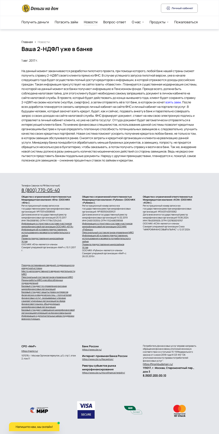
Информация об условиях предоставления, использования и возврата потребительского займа (45, 232)
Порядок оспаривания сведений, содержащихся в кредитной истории (47, 267)
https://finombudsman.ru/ (158, 364)
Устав (24, 241)
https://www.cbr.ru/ (92, 349)
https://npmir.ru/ (29, 351)
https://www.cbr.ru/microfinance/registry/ (103, 372)
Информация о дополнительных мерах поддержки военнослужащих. (47, 317)
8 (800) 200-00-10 (154, 375)
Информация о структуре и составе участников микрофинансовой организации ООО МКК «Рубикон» (107, 226)
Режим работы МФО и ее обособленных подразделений (42, 282)
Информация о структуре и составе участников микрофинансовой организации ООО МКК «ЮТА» (47, 225)
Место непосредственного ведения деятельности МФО (48, 273)
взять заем (173, 102)
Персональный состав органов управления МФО (108, 232)
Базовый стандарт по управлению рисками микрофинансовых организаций (44, 288)
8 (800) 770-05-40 (40, 190)
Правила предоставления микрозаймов (42, 238)
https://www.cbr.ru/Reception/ (98, 359)
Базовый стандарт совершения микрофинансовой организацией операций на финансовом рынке (48, 311)
